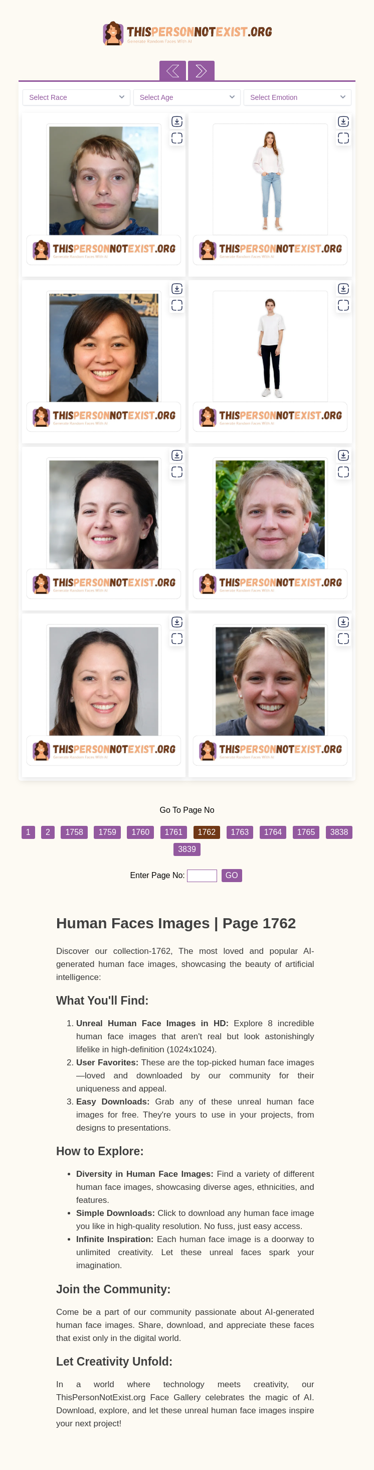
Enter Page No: (158, 875)
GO (232, 875)
